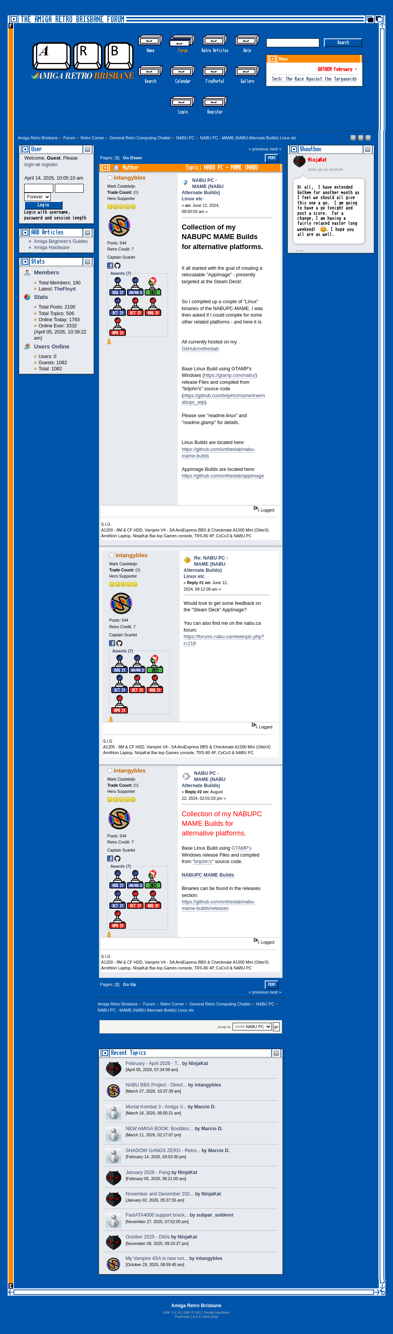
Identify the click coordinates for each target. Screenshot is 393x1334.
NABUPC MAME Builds (208, 875)
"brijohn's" (203, 861)
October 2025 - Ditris (147, 1237)
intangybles (129, 177)
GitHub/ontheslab (200, 349)
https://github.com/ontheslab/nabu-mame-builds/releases (218, 905)
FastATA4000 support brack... (156, 1215)
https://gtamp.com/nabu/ (230, 375)
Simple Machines (216, 1312)
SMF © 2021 (192, 1312)
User (36, 149)
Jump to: (224, 1027)
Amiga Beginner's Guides (61, 241)
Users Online (51, 346)
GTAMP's (241, 848)
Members (46, 272)
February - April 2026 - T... (153, 1063)
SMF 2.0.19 (171, 1312)
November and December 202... (159, 1194)
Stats (38, 261)
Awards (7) (120, 273)
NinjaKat (317, 160)
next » (276, 149)
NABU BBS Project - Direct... (156, 1085)
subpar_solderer (215, 1215)
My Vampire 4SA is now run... (156, 1258)
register (49, 164)
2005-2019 (210, 1317)
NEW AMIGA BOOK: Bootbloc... (159, 1128)
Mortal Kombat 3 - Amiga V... (155, 1106)
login (29, 164)
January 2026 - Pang (147, 1172)
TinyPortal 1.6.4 (186, 1317)
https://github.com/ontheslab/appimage (223, 476)
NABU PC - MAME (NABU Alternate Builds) (203, 779)
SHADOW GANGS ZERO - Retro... (162, 1150)
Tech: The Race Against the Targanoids (314, 79)
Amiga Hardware (51, 247)
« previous (259, 149)
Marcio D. (205, 1106)
